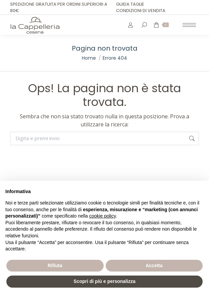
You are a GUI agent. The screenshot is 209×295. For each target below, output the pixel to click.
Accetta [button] (154, 265)
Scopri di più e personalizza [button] (104, 281)
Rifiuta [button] (55, 265)
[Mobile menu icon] (189, 25)
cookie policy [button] (102, 216)
